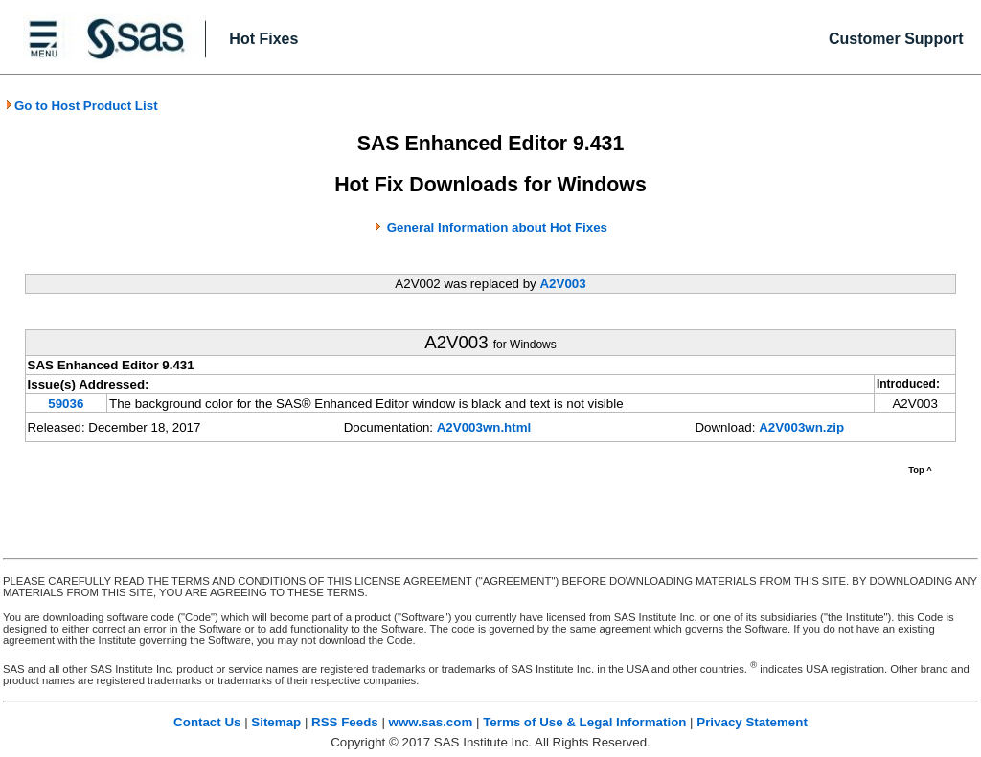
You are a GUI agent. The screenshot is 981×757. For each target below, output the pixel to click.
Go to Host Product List (81, 106)
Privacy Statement (752, 722)
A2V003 (562, 284)
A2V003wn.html (484, 427)
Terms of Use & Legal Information (584, 722)
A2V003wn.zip (801, 427)
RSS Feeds (344, 722)
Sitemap (276, 722)
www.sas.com (431, 722)
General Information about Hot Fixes (497, 227)
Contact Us (206, 722)
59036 (65, 403)
